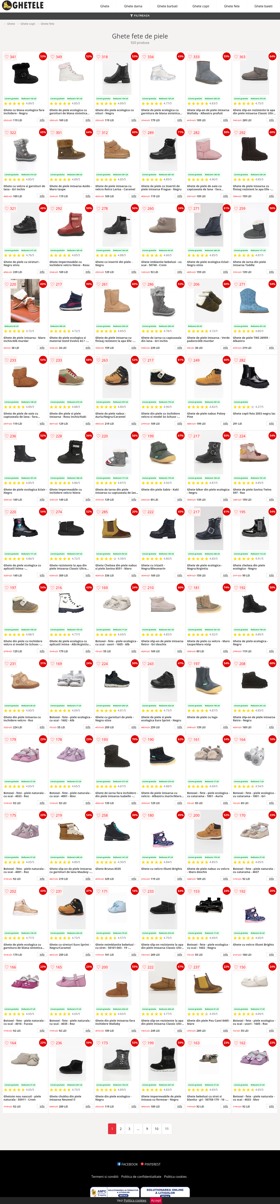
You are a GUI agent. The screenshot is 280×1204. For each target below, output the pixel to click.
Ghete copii (201, 6)
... (138, 1129)
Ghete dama (133, 6)
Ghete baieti (263, 6)
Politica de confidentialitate (141, 1176)
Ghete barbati (167, 6)
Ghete (104, 6)
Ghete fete (232, 6)
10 (156, 1129)
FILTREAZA (140, 15)
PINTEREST (150, 1164)
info (42, 120)
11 (167, 1129)
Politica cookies (175, 1176)
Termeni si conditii (105, 1176)
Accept (156, 1200)
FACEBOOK (127, 1164)
